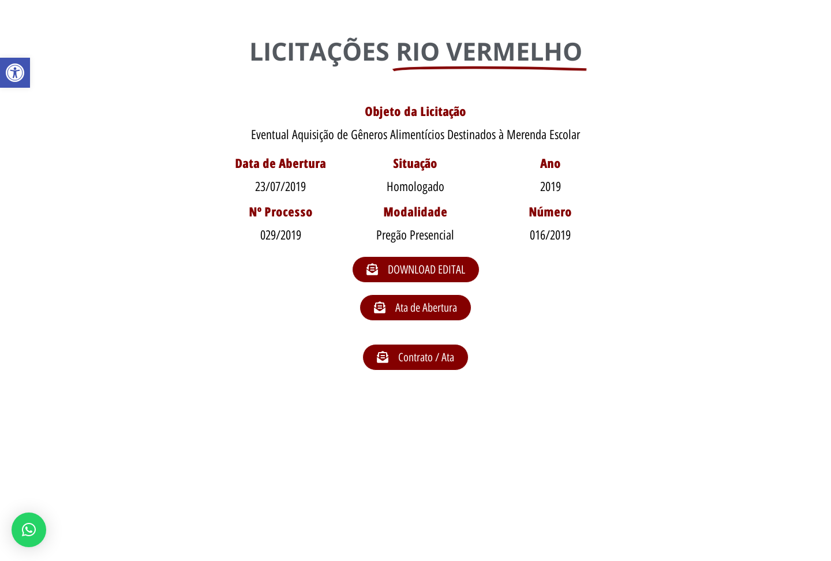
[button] (15, 73)
